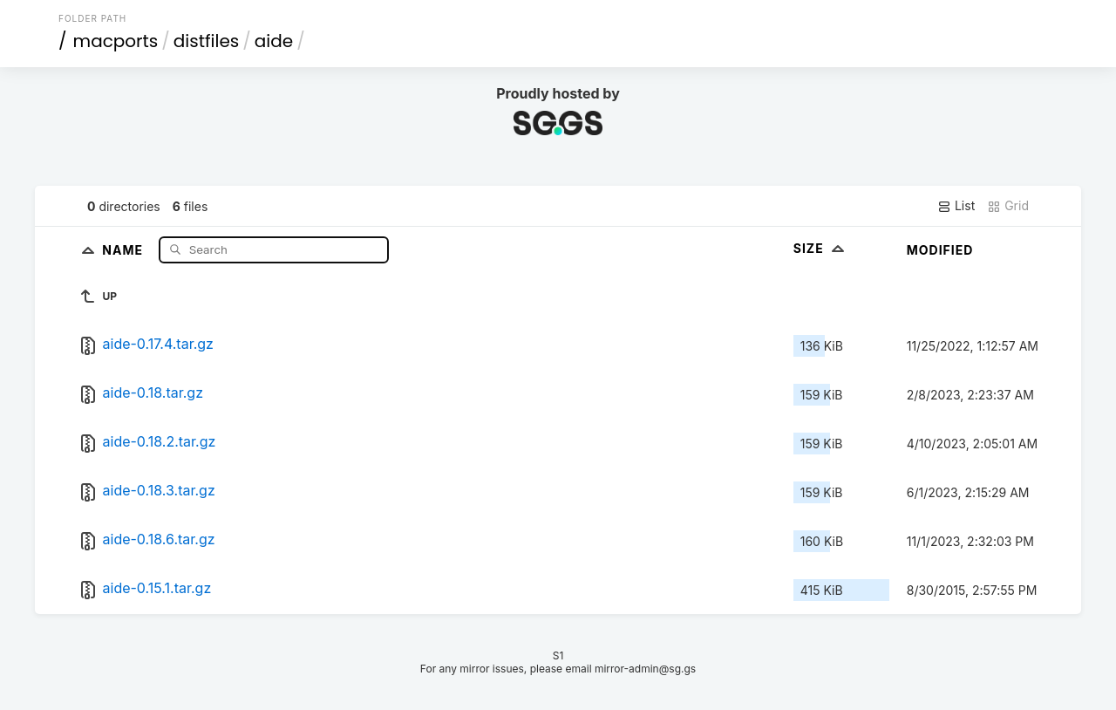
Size (820, 248)
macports (116, 41)
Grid (1008, 206)
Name (124, 249)
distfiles (206, 41)
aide (274, 41)
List (956, 206)
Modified (940, 249)
